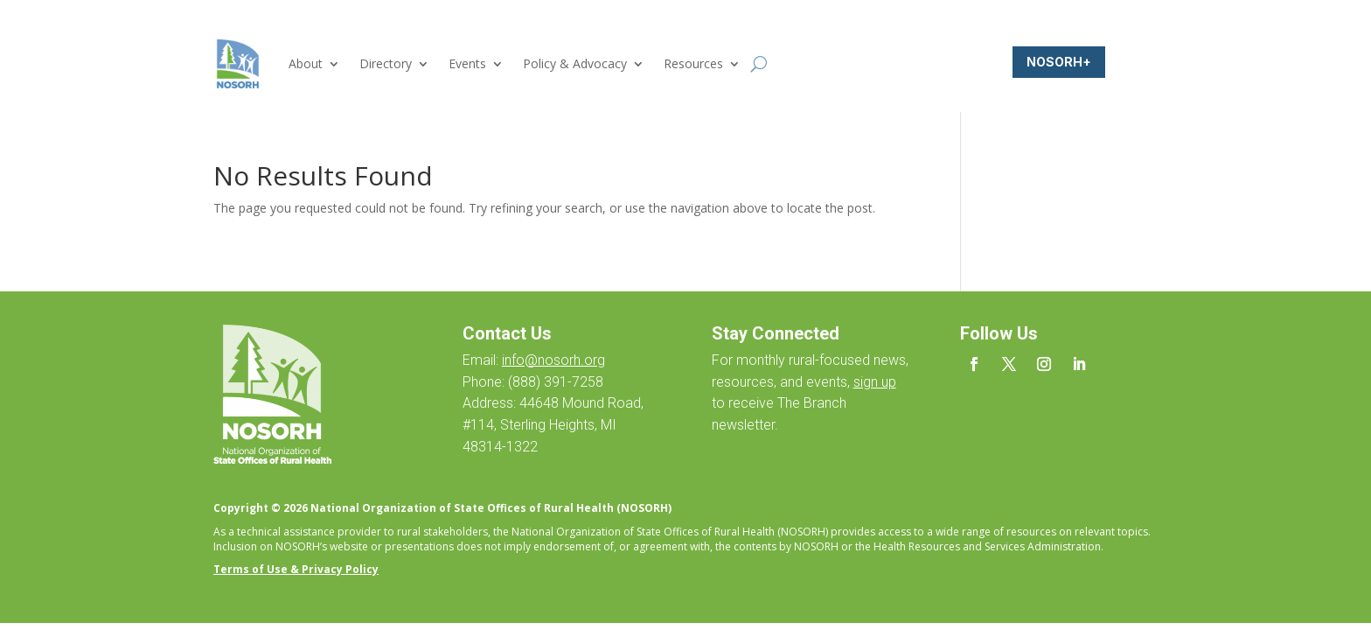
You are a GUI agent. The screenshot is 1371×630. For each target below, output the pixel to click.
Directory (385, 63)
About (306, 63)
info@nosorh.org (553, 360)
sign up (874, 382)
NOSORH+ (1059, 61)
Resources (693, 63)
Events (467, 63)
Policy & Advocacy (575, 63)
